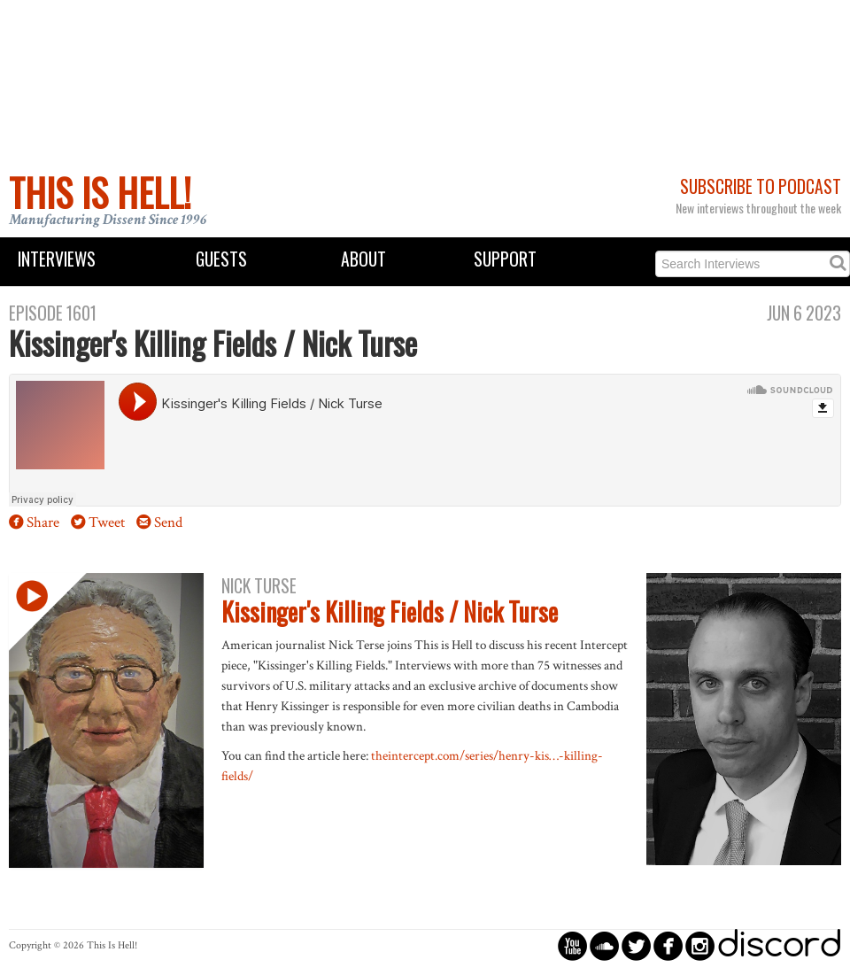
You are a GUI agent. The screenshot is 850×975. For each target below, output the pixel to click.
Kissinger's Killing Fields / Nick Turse (389, 611)
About (363, 259)
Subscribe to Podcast (760, 186)
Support (505, 259)
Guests (221, 259)
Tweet (107, 522)
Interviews (57, 259)
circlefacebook (668, 945)
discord (779, 945)
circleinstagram (700, 945)
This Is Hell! (100, 192)
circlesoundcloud (604, 945)
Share (43, 522)
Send (168, 522)
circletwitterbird (636, 945)
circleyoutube (572, 945)
